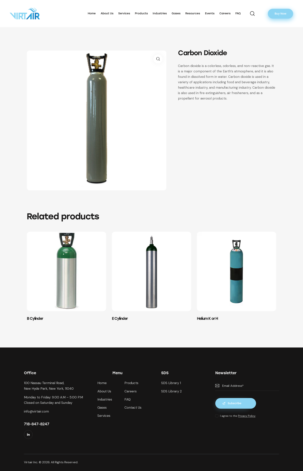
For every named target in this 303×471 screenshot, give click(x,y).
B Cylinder (35, 318)
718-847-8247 (36, 424)
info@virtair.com (36, 411)
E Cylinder (120, 318)
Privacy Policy (246, 415)
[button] (158, 58)
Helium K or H (207, 318)
